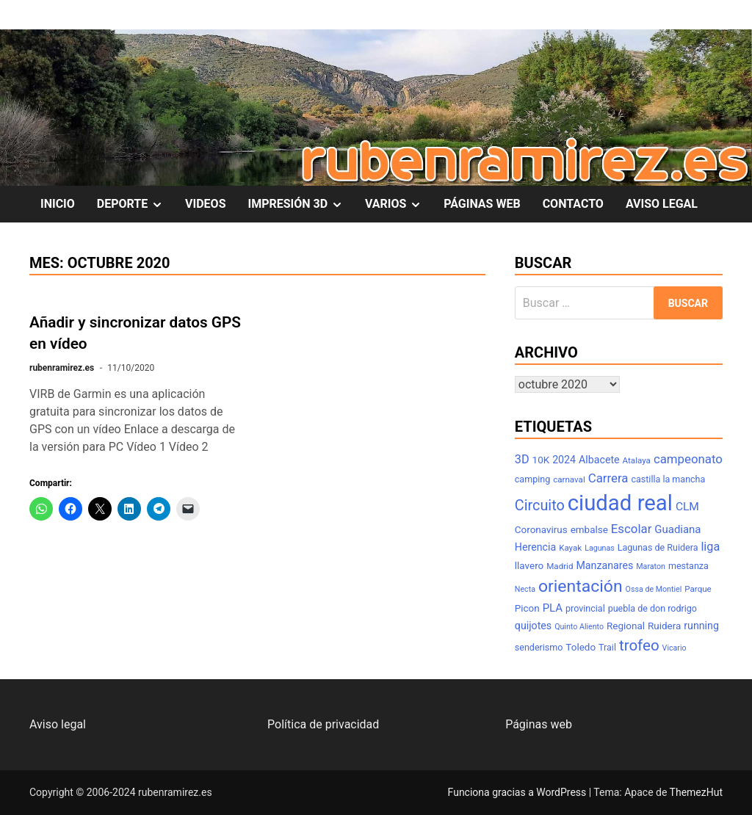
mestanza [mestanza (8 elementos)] (688, 565)
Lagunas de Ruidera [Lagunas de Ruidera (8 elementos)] (658, 547)
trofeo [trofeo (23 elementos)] (639, 645)
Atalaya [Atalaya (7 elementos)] (637, 460)
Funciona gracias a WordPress (518, 792)
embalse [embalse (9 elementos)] (589, 529)
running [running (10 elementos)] (701, 625)
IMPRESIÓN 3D (301, 204)
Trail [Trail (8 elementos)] (607, 647)
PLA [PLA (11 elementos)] (553, 608)
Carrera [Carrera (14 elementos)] (608, 478)
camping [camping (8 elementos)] (532, 479)
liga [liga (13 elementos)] (710, 547)
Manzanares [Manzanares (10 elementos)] (604, 565)
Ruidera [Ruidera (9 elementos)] (664, 625)
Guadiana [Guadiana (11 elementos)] (677, 529)
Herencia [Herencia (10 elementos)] (535, 547)
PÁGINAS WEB (482, 204)
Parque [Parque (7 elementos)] (698, 589)
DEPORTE (135, 204)
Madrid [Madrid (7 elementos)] (559, 566)
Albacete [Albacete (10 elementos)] (599, 460)
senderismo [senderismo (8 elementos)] (539, 647)
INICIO (57, 204)
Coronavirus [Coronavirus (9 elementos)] (541, 529)
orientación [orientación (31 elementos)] (580, 586)
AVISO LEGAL (662, 204)
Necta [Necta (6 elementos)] (525, 589)
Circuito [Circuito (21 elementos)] (540, 505)
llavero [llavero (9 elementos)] (529, 565)
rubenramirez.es (61, 368)
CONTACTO (573, 204)
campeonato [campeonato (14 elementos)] (688, 459)
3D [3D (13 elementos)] (522, 459)
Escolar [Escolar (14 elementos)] (631, 528)
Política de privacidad (323, 724)
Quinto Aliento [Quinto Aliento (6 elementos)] (579, 626)
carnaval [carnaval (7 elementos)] (569, 479)
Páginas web (538, 724)
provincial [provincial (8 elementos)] (585, 608)
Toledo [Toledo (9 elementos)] (580, 647)
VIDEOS (205, 204)
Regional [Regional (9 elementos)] (626, 625)
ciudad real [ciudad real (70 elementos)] (620, 502)
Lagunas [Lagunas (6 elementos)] (600, 548)
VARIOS (399, 204)
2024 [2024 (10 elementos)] (564, 460)
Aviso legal (57, 724)
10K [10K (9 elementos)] (541, 460)
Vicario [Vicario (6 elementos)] (674, 648)
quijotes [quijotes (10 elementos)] (533, 625)
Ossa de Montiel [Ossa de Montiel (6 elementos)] (654, 589)
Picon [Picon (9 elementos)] (527, 608)
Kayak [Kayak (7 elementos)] (570, 548)
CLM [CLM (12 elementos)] (687, 506)
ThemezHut (696, 792)
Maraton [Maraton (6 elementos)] (650, 566)
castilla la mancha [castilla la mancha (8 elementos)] (668, 479)
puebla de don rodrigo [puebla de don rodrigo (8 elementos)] (652, 608)
